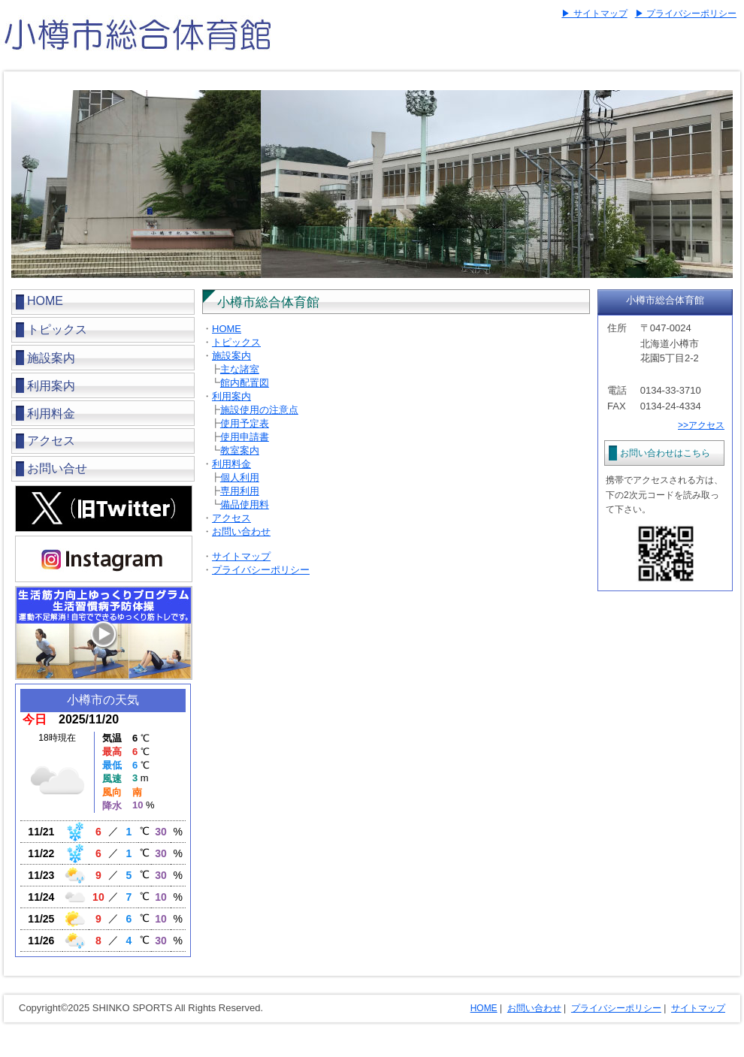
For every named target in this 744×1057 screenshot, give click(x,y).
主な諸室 (239, 369)
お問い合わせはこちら (665, 453)
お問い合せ (57, 468)
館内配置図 (244, 382)
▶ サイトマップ (594, 13)
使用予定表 (244, 423)
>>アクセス (701, 425)
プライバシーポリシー (261, 569)
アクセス (51, 440)
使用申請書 (244, 436)
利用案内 (231, 396)
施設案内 (231, 355)
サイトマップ (241, 556)
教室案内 (239, 450)
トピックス (57, 329)
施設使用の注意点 (259, 409)
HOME (45, 300)
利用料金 (231, 464)
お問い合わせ (241, 531)
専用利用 (239, 491)
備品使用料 (244, 504)
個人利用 (239, 477)
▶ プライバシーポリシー (685, 13)
